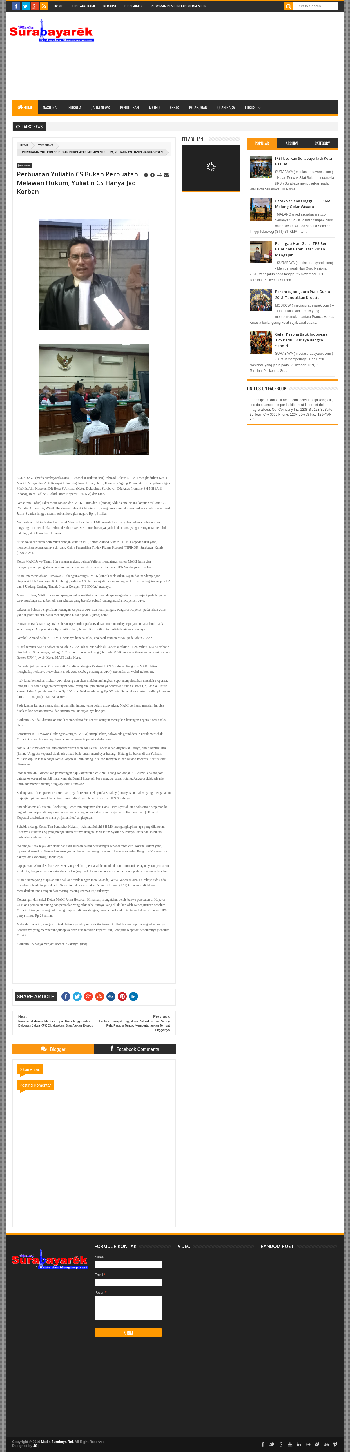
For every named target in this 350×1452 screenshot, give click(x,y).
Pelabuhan (198, 107)
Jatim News (100, 107)
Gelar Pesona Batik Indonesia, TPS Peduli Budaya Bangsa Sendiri (302, 340)
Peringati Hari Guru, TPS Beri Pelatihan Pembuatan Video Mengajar (301, 249)
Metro (154, 107)
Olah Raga (226, 107)
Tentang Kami (83, 6)
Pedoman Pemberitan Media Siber (178, 6)
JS (35, 1446)
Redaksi (109, 6)
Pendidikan (129, 107)
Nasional (50, 107)
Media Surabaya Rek (57, 1442)
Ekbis (174, 107)
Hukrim (74, 107)
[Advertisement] (235, 60)
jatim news (44, 145)
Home (58, 6)
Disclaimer (133, 6)
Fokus (250, 107)
